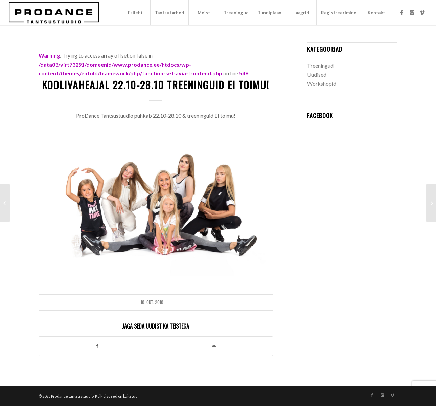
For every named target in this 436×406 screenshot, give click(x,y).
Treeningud (320, 65)
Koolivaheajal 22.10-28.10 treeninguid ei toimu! (155, 84)
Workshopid (321, 83)
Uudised (316, 74)
